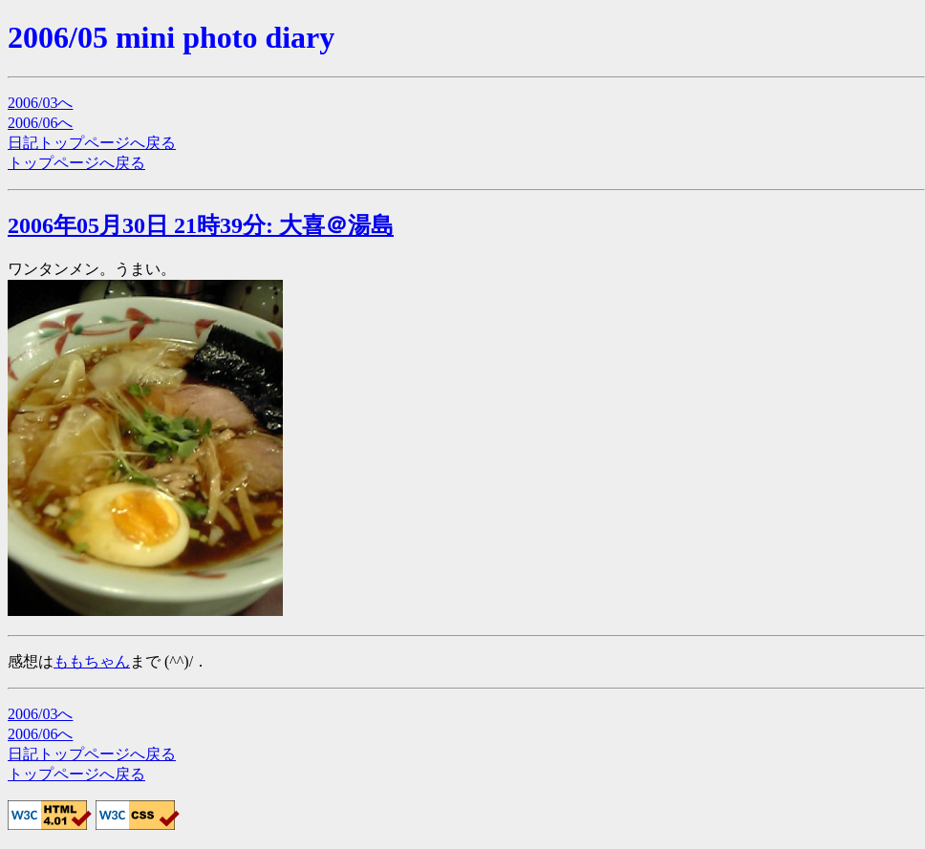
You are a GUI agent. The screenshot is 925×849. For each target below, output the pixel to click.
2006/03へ (40, 103)
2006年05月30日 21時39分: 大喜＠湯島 (201, 225)
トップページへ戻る (76, 163)
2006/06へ (40, 123)
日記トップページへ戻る (92, 143)
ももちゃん (92, 661)
